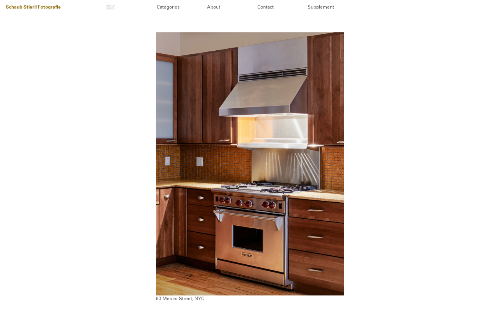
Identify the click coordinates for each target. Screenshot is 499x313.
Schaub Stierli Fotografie (33, 7)
